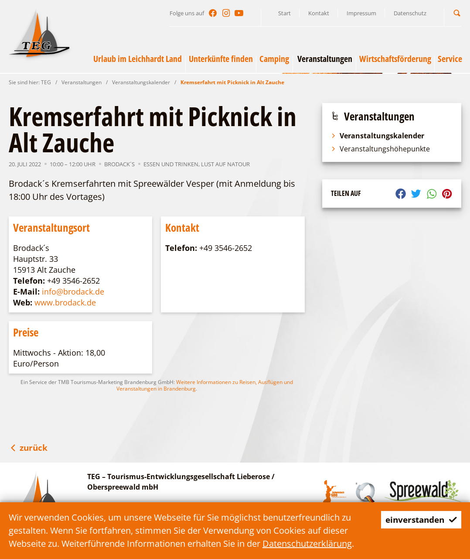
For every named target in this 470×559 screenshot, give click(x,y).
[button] (457, 12)
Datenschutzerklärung (307, 543)
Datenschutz (410, 13)
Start (284, 13)
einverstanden (419, 519)
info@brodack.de (73, 291)
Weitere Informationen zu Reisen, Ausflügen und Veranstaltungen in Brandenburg (204, 385)
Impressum (361, 13)
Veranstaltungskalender (141, 82)
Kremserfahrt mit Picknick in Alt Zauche (232, 82)
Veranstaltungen (81, 82)
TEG (46, 82)
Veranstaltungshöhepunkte (380, 148)
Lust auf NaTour (225, 164)
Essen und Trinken (170, 164)
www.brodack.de (65, 302)
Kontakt (318, 13)
